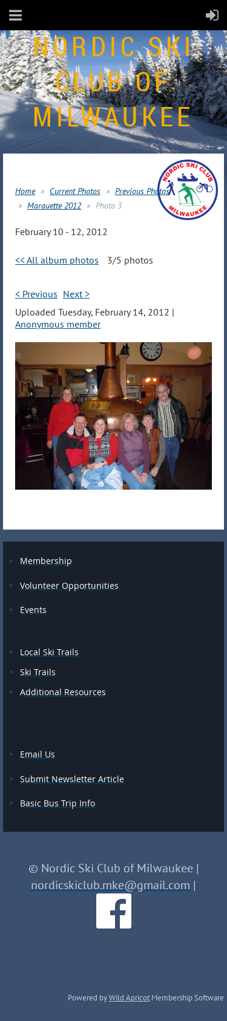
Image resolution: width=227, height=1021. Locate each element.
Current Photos (75, 191)
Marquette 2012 (54, 205)
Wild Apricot (129, 997)
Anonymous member (57, 324)
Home (25, 191)
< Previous (36, 294)
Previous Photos (142, 191)
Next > (76, 294)
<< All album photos (57, 260)
